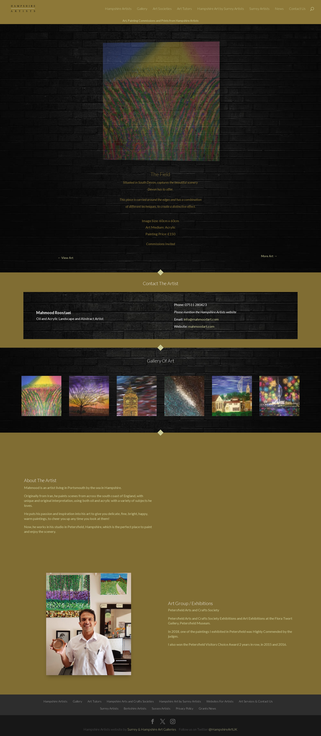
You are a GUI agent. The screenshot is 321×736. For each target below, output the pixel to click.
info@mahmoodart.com (201, 319)
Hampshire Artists (118, 9)
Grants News (207, 708)
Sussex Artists (161, 708)
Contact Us (297, 9)
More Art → (295, 34)
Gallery (142, 9)
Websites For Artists (219, 701)
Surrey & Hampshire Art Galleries (151, 729)
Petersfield (76, 527)
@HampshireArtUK (223, 729)
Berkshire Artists (135, 708)
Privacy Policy (184, 708)
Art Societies (162, 9)
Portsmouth (76, 488)
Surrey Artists (259, 9)
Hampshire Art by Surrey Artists (220, 9)
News (279, 9)
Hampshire (112, 488)
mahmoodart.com (201, 326)
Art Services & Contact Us (256, 701)
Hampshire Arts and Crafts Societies (130, 701)
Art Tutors (184, 9)
